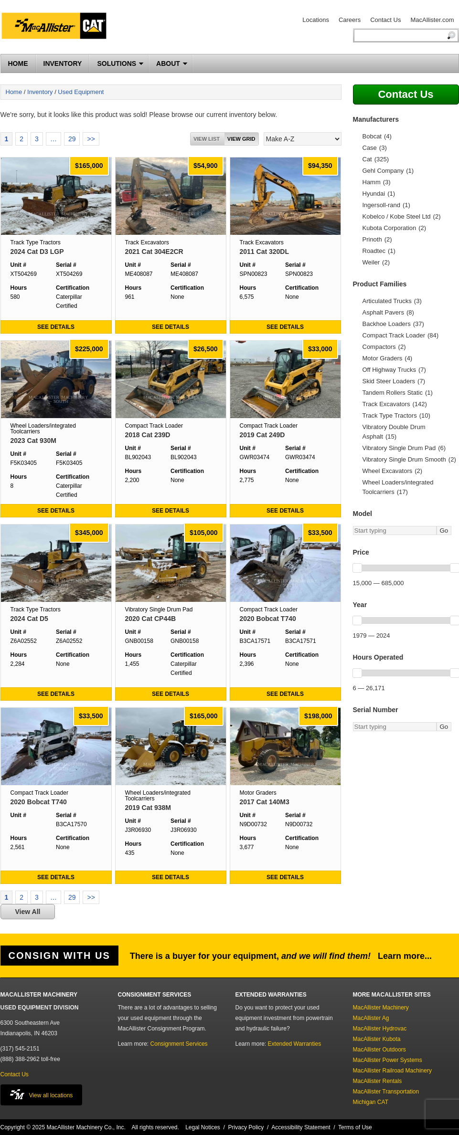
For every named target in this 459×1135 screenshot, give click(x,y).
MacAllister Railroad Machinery (392, 1070)
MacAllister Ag (371, 1018)
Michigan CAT (370, 1102)
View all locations (41, 1094)
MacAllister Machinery (381, 1007)
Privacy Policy (246, 1127)
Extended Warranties (294, 1043)
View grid (241, 139)
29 (72, 139)
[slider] (357, 568)
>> (91, 139)
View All (28, 911)
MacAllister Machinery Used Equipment (57, 27)
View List (206, 139)
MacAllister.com (432, 19)
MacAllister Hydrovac (380, 1028)
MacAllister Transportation (386, 1091)
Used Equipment (81, 91)
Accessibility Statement (300, 1127)
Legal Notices (202, 1127)
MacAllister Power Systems (387, 1060)
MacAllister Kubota (377, 1039)
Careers (350, 19)
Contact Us (385, 19)
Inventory (40, 91)
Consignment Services (179, 1043)
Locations (315, 19)
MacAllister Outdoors (379, 1049)
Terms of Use (355, 1127)
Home (14, 91)
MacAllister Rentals (377, 1081)
